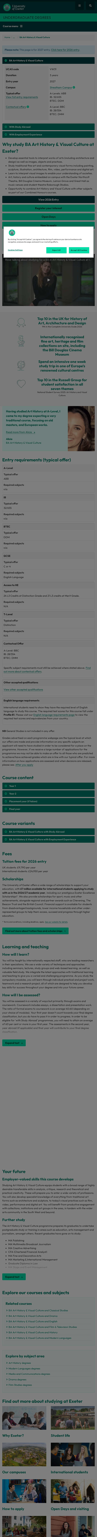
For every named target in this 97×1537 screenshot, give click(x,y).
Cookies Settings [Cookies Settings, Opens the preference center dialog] (15, 250)
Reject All (56, 250)
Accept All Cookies (79, 250)
